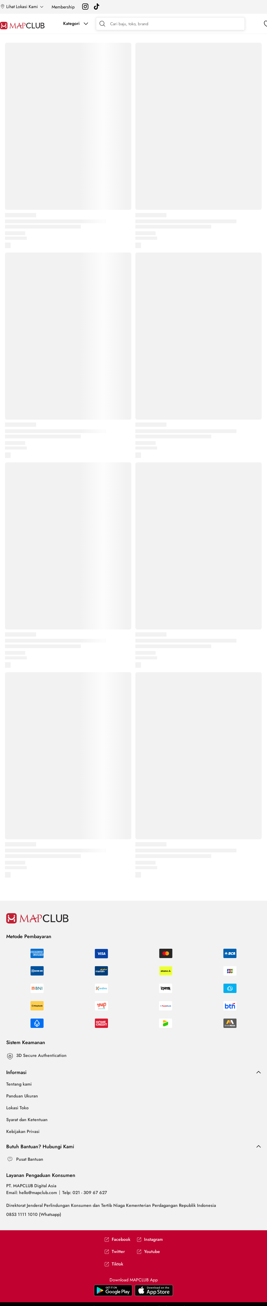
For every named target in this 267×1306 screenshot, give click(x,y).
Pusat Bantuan (29, 1159)
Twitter (114, 1252)
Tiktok (113, 1264)
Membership (63, 7)
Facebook (117, 1239)
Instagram (150, 1239)
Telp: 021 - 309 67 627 (84, 1192)
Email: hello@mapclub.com (31, 1192)
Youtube (148, 1252)
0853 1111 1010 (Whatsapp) (33, 1214)
